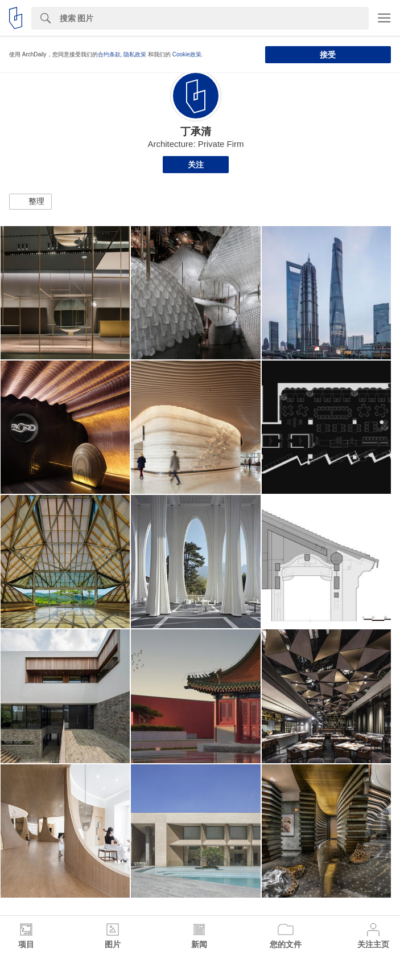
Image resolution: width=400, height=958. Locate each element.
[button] (30, 202)
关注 (196, 164)
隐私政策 (134, 54)
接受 (328, 54)
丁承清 (195, 131)
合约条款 (109, 54)
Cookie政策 (186, 54)
